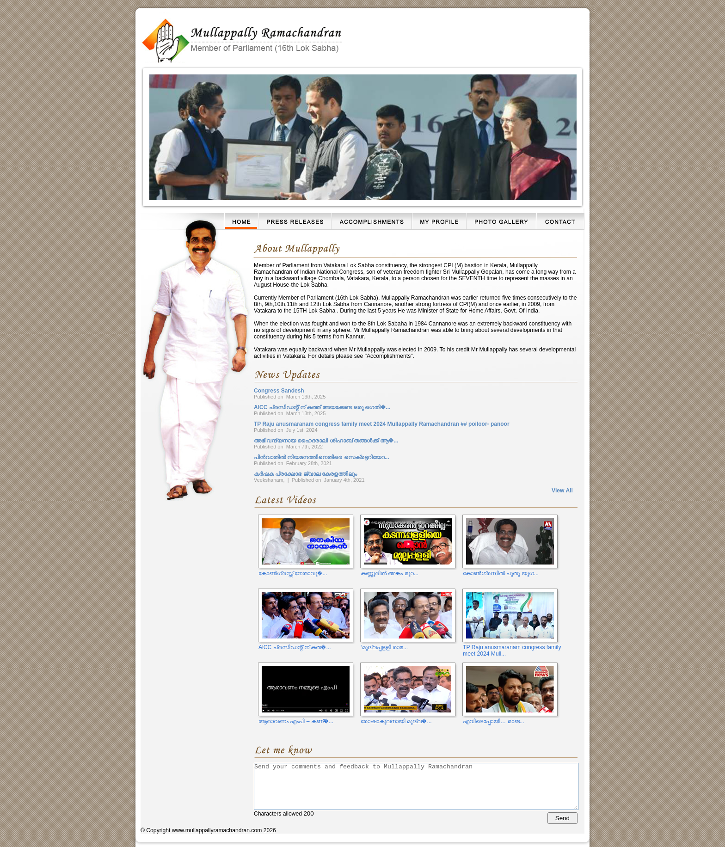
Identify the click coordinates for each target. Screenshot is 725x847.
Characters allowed (416, 793)
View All (562, 490)
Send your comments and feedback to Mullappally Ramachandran (416, 786)
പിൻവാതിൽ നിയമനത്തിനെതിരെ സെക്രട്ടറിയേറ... (321, 457)
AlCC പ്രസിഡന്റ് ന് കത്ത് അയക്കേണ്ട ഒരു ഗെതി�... (322, 407)
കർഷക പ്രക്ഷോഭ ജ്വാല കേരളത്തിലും (305, 474)
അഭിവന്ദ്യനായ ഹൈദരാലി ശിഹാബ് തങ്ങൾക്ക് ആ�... (326, 440)
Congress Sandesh (279, 390)
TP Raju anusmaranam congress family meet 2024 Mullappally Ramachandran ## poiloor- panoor (382, 424)
